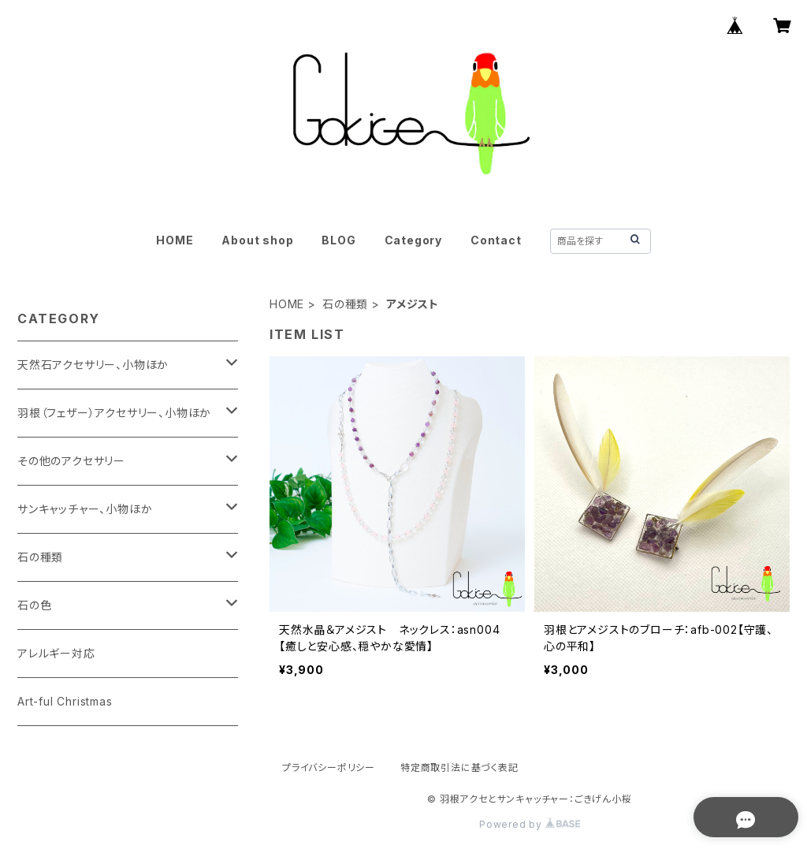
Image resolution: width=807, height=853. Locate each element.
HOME (174, 240)
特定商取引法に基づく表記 (459, 767)
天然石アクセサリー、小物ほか (93, 364)
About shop (257, 240)
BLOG (338, 240)
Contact (496, 240)
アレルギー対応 (56, 653)
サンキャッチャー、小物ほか (84, 509)
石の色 (34, 605)
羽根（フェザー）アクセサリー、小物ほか (114, 412)
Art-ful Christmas (65, 701)
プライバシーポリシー (328, 767)
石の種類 (345, 304)
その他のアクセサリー (71, 460)
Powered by (529, 824)
